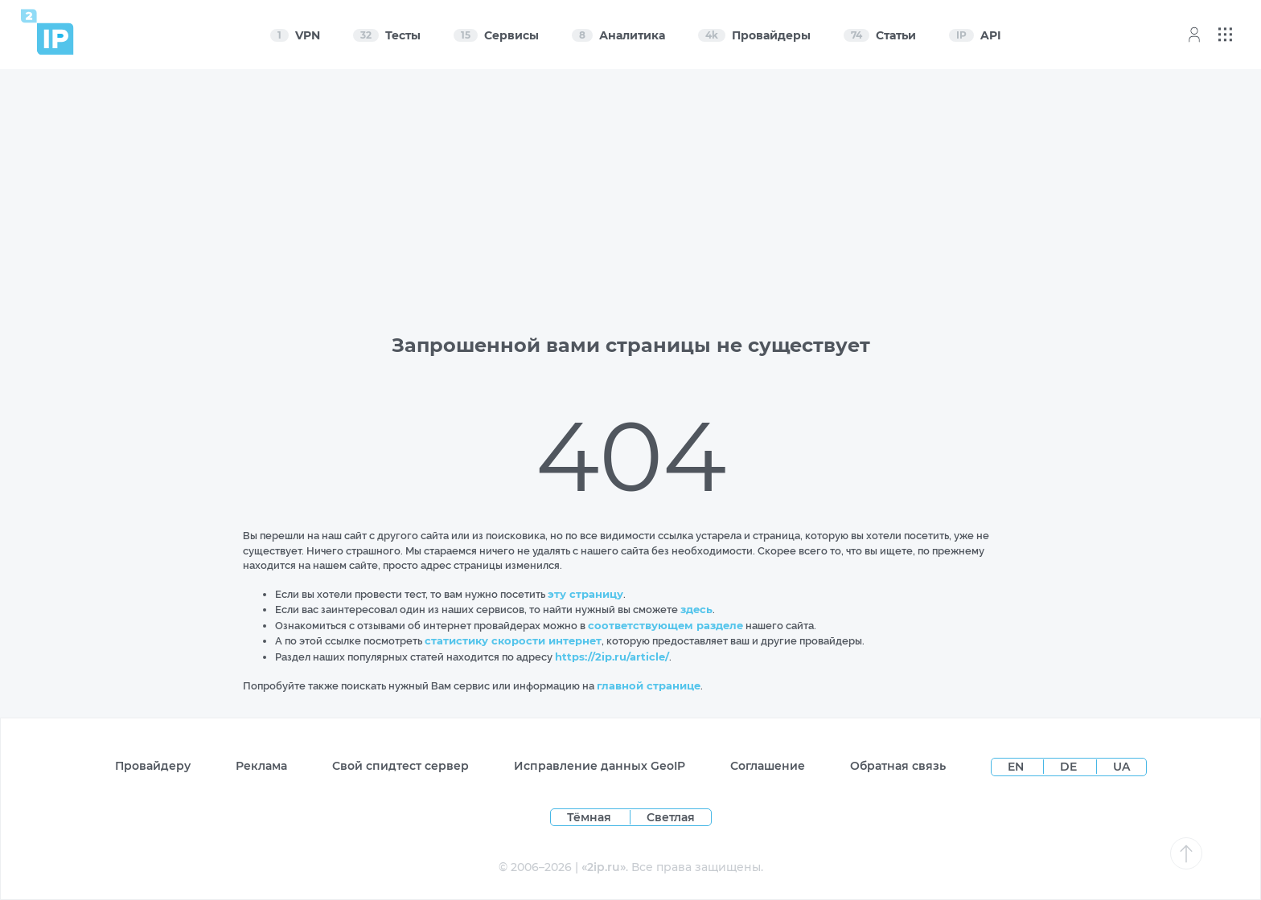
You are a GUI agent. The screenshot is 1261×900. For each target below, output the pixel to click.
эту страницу (585, 593)
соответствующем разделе (665, 625)
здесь (696, 609)
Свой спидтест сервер (400, 766)
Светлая (671, 817)
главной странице (648, 685)
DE (1070, 766)
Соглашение (767, 766)
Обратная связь (898, 766)
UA (1121, 766)
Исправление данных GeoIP (599, 766)
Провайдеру (153, 766)
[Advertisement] (630, 194)
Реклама (261, 766)
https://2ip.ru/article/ (612, 656)
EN (1017, 766)
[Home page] (47, 31)
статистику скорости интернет (513, 640)
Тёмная (589, 817)
